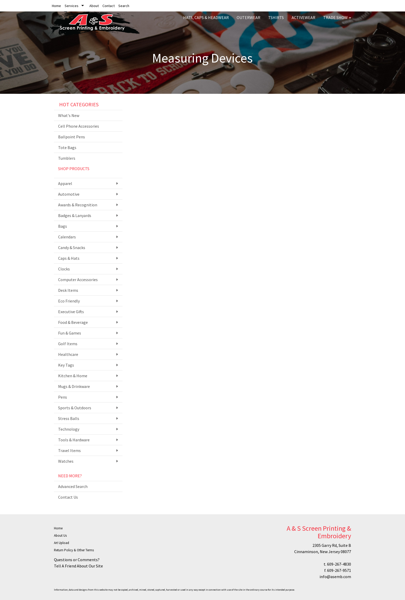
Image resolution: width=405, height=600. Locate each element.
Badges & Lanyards (74, 215)
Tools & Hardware (74, 439)
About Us (60, 535)
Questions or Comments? (77, 559)
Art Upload (61, 543)
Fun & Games (69, 333)
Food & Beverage (73, 322)
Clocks (64, 268)
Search (123, 5)
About (94, 5)
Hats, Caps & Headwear (206, 20)
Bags (62, 226)
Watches (65, 461)
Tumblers (66, 158)
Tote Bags (67, 147)
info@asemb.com (335, 576)
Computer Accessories (78, 279)
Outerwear (248, 20)
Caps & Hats (68, 258)
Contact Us (68, 497)
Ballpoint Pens (71, 136)
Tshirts (276, 20)
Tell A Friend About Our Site (78, 565)
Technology (68, 429)
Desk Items (68, 290)
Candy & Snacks (71, 247)
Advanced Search (73, 486)
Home (56, 5)
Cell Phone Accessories (78, 126)
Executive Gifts (71, 311)
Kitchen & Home (72, 375)
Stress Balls (68, 418)
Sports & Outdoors (74, 407)
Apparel (65, 183)
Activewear (303, 20)
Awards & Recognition (77, 204)
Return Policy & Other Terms (74, 550)
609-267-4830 (339, 564)
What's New (68, 115)
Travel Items (69, 450)
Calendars (67, 236)
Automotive (68, 194)
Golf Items (67, 343)
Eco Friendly (69, 301)
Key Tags (66, 365)
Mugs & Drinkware (74, 386)
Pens (62, 397)
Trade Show (337, 20)
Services (71, 5)
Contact (108, 5)
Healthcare (68, 354)
